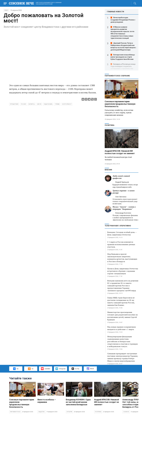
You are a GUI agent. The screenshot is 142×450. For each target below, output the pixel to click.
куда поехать (48, 104)
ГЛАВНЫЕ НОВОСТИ (115, 12)
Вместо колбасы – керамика (47, 400)
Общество (41, 411)
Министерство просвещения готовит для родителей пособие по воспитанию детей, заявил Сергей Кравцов (122, 316)
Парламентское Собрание (117, 76)
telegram (60, 368)
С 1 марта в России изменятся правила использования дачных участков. (121, 244)
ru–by (75, 368)
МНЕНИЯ (108, 170)
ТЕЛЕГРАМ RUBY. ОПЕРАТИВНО (118, 226)
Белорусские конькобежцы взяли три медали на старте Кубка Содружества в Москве (123, 57)
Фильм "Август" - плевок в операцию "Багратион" (124, 208)
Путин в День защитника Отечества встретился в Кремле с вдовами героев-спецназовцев (122, 271)
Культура (69, 411)
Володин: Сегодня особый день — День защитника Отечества (122, 233)
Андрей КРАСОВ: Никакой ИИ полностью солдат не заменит (120, 152)
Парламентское (15, 411)
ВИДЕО (6, 10)
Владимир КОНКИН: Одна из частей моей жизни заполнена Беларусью (78, 402)
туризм (57, 104)
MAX (90, 368)
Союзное (126, 411)
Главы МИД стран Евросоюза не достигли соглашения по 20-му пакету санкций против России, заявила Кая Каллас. (121, 301)
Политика (109, 125)
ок (30, 368)
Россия (23, 104)
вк (15, 368)
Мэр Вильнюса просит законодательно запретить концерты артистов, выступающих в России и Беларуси (122, 258)
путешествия (14, 104)
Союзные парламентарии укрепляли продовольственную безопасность (120, 104)
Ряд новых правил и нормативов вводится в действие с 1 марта (121, 328)
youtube (45, 368)
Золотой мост (66, 104)
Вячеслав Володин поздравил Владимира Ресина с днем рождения (123, 20)
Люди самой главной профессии (121, 177)
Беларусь (32, 104)
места (39, 104)
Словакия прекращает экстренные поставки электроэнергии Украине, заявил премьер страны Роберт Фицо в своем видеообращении (122, 357)
